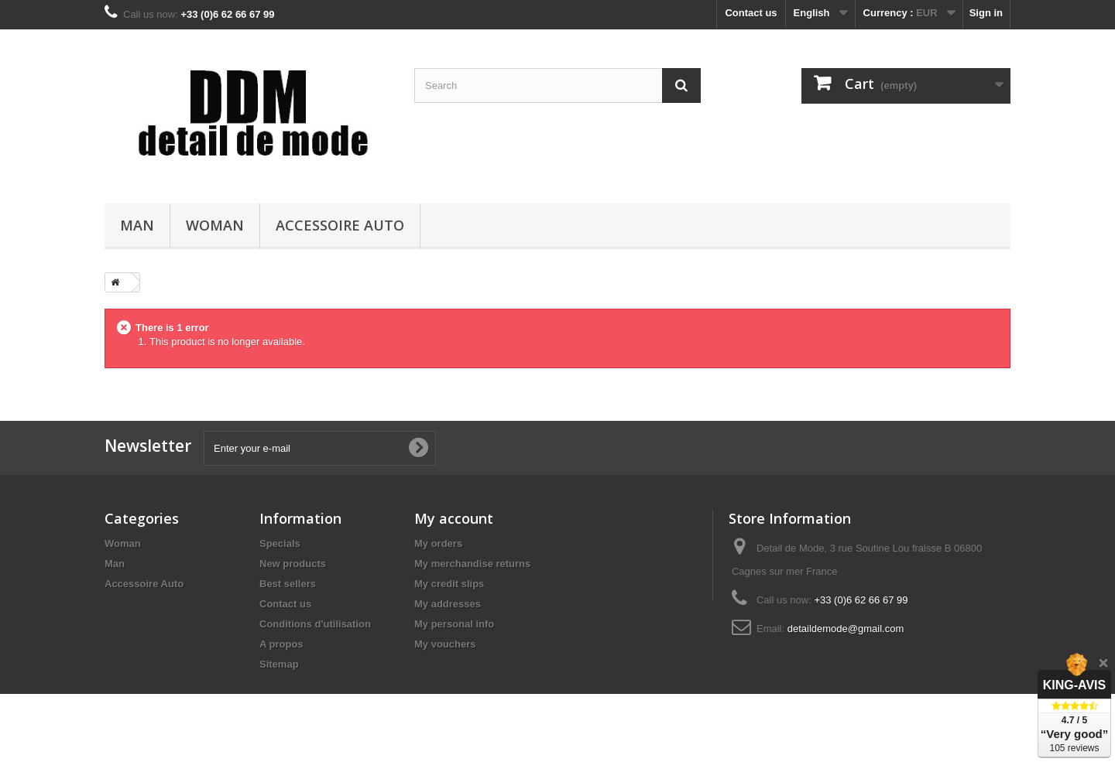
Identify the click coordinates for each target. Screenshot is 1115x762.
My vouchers (444, 644)
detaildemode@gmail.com (845, 628)
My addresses (447, 604)
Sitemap (279, 664)
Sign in (986, 13)
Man (137, 225)
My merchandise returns (472, 563)
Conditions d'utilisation (315, 624)
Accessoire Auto (340, 225)
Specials (279, 543)
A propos (281, 644)
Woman (215, 225)
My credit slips (449, 583)
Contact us (751, 13)
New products (292, 563)
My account (453, 518)
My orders (438, 543)
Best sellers (287, 583)
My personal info (454, 624)
